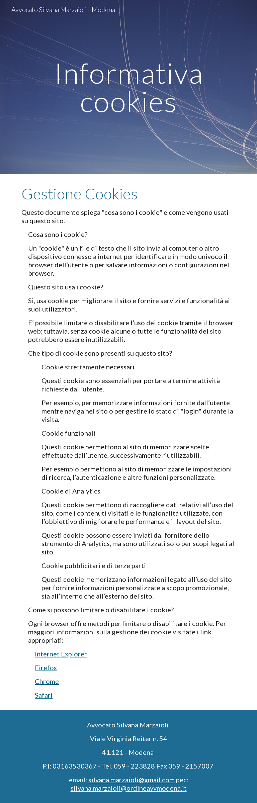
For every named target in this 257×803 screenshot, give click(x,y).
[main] (128, 87)
